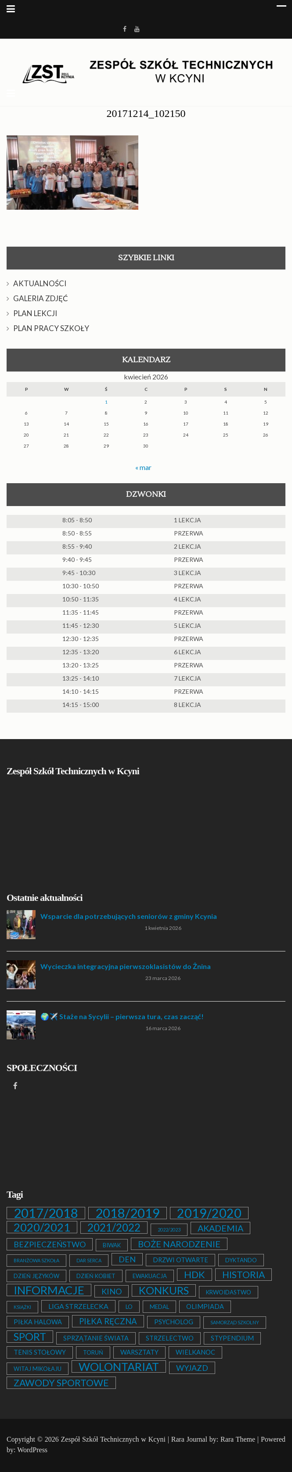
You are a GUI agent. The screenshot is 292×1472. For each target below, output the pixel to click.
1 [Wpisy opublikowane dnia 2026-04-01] (106, 401)
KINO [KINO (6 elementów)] (111, 1291)
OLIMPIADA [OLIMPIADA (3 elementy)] (205, 1306)
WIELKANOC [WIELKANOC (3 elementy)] (195, 1352)
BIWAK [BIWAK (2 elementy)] (112, 1245)
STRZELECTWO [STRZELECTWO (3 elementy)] (170, 1338)
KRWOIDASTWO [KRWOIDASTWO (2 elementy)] (228, 1292)
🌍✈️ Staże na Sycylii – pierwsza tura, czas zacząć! (122, 1016)
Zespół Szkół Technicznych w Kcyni (113, 1439)
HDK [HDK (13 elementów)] (194, 1274)
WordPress (32, 1450)
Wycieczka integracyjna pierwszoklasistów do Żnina (125, 966)
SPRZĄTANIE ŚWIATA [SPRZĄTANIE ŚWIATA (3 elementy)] (96, 1338)
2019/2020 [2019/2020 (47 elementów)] (209, 1213)
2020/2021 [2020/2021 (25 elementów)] (42, 1227)
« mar (143, 467)
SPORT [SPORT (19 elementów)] (30, 1336)
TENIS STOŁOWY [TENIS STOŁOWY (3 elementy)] (40, 1352)
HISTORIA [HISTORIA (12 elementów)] (243, 1274)
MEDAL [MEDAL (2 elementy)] (159, 1306)
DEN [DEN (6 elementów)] (127, 1259)
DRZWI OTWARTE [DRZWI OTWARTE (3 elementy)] (180, 1260)
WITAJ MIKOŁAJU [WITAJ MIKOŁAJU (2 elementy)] (37, 1368)
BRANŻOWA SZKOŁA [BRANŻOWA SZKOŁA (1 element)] (36, 1260)
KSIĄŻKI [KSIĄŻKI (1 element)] (22, 1307)
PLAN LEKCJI (35, 313)
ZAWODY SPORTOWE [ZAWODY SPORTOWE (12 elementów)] (61, 1382)
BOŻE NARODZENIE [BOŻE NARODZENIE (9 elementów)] (179, 1244)
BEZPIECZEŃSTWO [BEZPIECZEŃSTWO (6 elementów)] (50, 1244)
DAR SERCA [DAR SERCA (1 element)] (88, 1260)
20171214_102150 (146, 113)
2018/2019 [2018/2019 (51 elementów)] (127, 1213)
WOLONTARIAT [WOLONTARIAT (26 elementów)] (119, 1366)
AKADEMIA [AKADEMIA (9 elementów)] (220, 1228)
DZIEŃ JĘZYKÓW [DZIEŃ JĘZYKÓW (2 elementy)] (36, 1275)
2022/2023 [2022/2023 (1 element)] (169, 1229)
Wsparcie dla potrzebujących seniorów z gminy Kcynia (128, 916)
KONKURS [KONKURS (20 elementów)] (164, 1290)
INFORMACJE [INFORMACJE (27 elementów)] (49, 1290)
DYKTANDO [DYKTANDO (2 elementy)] (241, 1260)
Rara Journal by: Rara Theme (213, 1439)
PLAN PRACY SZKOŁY (51, 328)
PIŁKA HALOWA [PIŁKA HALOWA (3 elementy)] (38, 1322)
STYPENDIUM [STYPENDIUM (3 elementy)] (232, 1338)
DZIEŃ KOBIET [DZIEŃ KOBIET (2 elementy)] (95, 1275)
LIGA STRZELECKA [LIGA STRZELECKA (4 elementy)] (78, 1306)
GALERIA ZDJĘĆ (40, 298)
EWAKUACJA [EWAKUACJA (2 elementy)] (150, 1275)
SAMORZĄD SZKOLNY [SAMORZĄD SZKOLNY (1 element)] (234, 1322)
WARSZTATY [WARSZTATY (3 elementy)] (139, 1352)
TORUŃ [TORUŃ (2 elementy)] (93, 1352)
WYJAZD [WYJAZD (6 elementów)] (192, 1368)
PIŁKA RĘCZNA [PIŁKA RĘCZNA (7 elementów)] (108, 1321)
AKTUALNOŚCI (39, 283)
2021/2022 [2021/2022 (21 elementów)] (114, 1227)
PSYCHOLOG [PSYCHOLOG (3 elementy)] (173, 1322)
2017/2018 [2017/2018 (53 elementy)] (46, 1213)
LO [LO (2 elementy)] (129, 1306)
